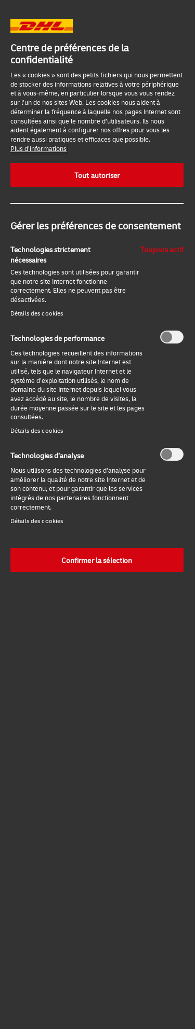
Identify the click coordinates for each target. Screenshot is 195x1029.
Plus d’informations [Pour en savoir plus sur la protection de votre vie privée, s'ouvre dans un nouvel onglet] (38, 148)
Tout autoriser (97, 175)
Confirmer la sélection (96, 560)
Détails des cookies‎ (36, 313)
